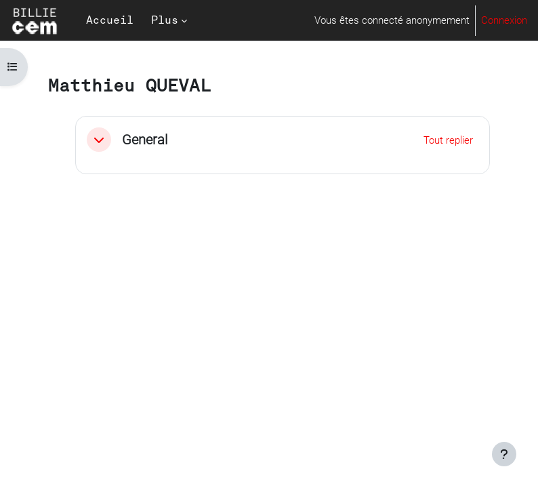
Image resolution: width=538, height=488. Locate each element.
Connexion (504, 20)
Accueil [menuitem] (109, 20)
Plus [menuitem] (164, 20)
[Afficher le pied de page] (504, 454)
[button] (99, 139)
